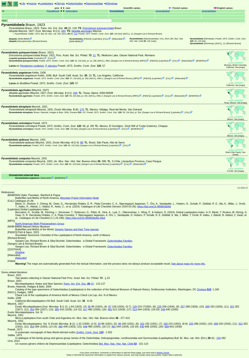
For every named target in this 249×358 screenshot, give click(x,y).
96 (119, 323)
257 (183, 306)
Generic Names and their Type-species (77, 229)
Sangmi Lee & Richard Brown (148, 34)
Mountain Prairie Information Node (79, 198)
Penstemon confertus (32, 65)
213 (75, 34)
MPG (143, 61)
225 (159, 306)
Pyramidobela (117, 11)
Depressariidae (94, 3)
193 (165, 323)
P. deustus (51, 65)
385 (57, 309)
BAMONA (201, 61)
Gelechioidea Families (119, 241)
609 (167, 326)
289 (207, 306)
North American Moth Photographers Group (39, 223)
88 (81, 142)
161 (142, 323)
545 (163, 309)
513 (134, 309)
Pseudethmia (53, 11)
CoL (105, 39)
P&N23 (87, 39)
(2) (55, 28)
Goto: (57, 20)
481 (110, 309)
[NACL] (126, 34)
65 (89, 306)
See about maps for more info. (188, 263)
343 (63, 31)
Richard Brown (39, 41)
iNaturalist (117, 39)
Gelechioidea (75, 3)
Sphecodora (71, 11)
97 (109, 306)
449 (85, 326)
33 (99, 323)
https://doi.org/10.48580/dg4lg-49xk (85, 218)
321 (232, 306)
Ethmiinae (111, 3)
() (162, 11)
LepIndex (97, 39)
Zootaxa (19, 252)
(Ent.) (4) (57, 34)
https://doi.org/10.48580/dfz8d (154, 206)
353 (32, 309)
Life (23, 3)
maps (242, 67)
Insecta (32, 3)
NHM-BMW (23, 39)
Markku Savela (163, 353)
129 (134, 306)
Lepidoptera (46, 3)
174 (82, 109)
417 (85, 309)
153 (218, 338)
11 (94, 55)
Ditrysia (60, 3)
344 (75, 93)
